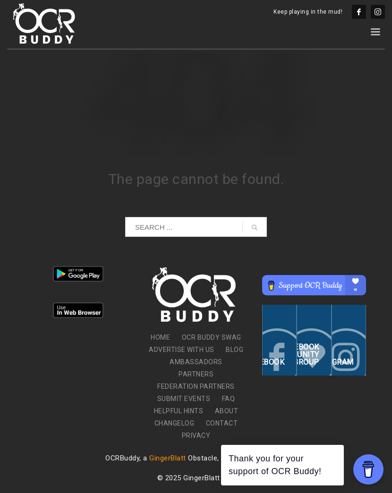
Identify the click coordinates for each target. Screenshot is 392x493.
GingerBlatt (167, 458)
